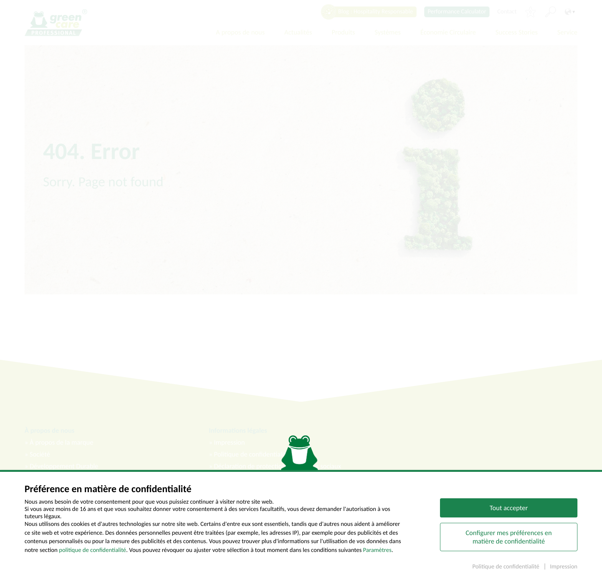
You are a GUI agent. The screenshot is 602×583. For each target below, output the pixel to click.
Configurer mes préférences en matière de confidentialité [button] (509, 538)
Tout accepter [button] (509, 510)
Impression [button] (563, 568)
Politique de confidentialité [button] (506, 568)
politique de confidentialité (92, 551)
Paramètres (377, 551)
